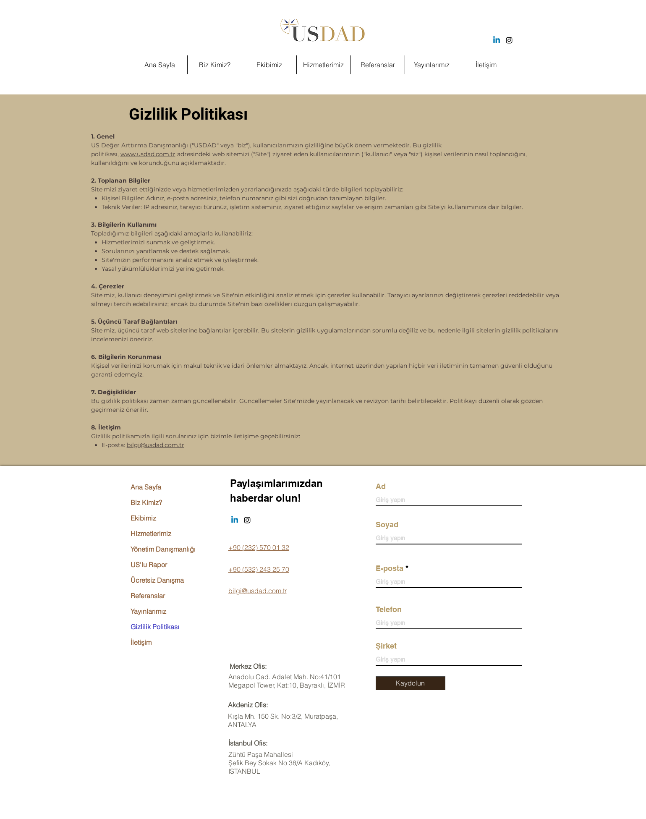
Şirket (386, 646)
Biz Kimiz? (146, 502)
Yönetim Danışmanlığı (163, 549)
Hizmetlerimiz (151, 533)
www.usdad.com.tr (147, 154)
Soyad (387, 525)
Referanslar (148, 595)
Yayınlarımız (148, 611)
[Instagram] (509, 40)
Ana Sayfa (146, 487)
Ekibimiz (143, 518)
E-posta (389, 568)
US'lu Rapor (149, 564)
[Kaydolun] (410, 683)
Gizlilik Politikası (155, 627)
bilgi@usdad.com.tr (155, 445)
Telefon (389, 609)
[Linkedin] (496, 40)
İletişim (141, 642)
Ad (381, 486)
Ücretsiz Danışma (157, 580)
